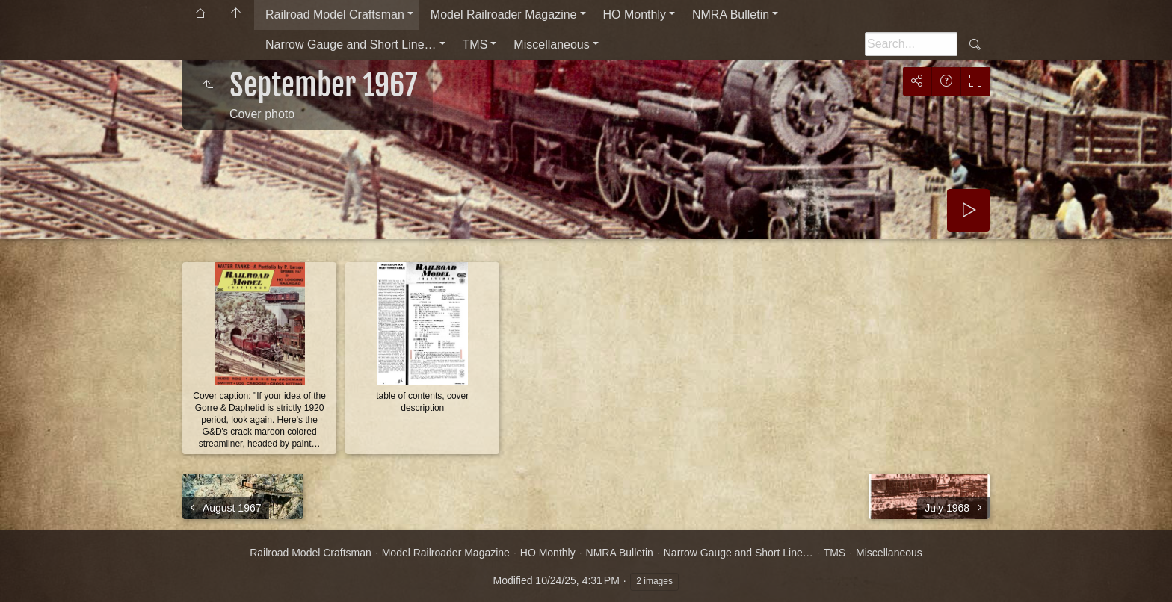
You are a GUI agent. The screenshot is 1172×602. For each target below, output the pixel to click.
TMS (475, 44)
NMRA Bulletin (730, 14)
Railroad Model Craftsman (334, 14)
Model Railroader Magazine (504, 14)
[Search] (911, 44)
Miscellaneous (551, 44)
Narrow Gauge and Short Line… (351, 44)
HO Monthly (634, 14)
